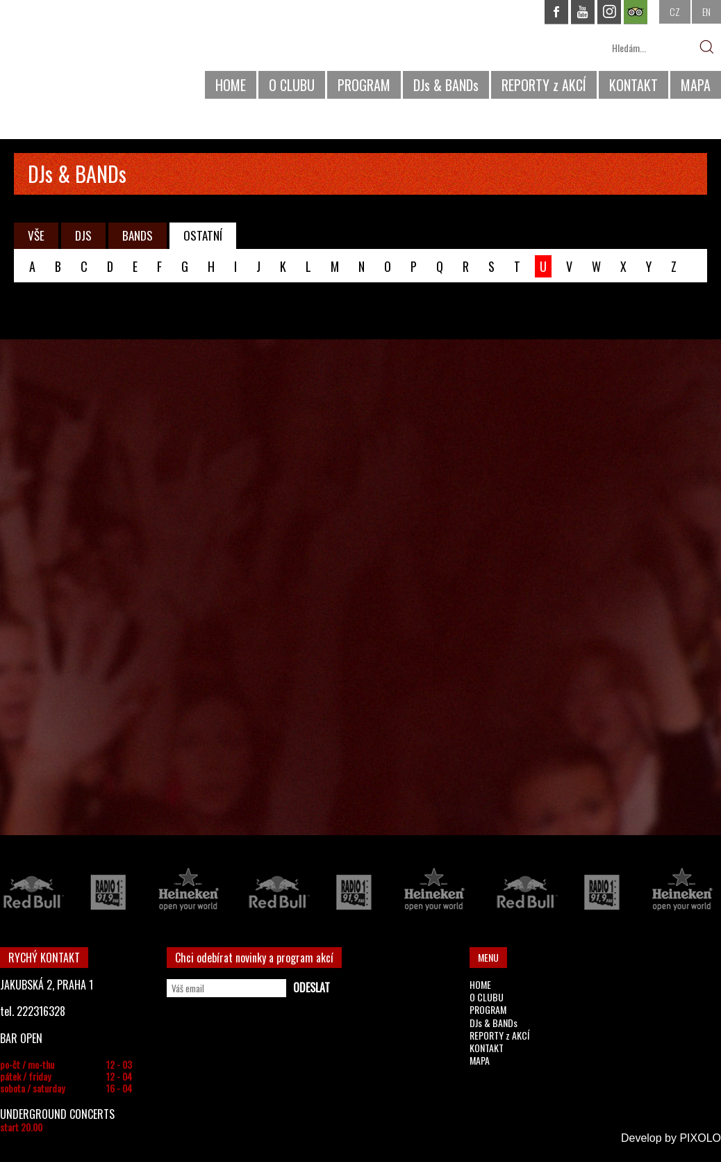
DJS (83, 235)
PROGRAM (364, 84)
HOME (230, 84)
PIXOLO (700, 1138)
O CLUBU (292, 84)
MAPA (696, 84)
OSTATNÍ (202, 235)
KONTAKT (633, 84)
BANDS (137, 235)
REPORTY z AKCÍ (544, 84)
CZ (675, 11)
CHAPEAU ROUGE (75, 54)
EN (706, 11)
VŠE (36, 235)
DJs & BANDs (446, 84)
